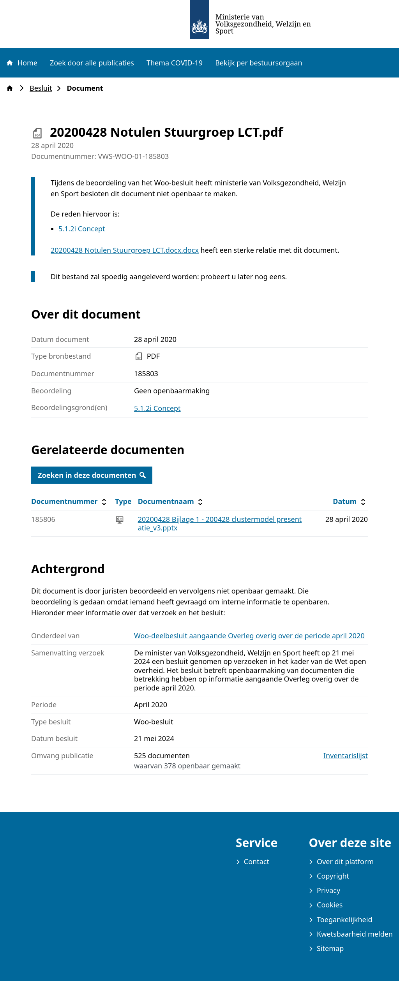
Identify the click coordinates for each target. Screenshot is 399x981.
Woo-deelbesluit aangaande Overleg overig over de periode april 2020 (249, 635)
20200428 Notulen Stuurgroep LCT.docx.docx (125, 250)
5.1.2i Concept (81, 228)
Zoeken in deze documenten (92, 475)
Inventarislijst (345, 755)
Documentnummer (70, 501)
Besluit (43, 88)
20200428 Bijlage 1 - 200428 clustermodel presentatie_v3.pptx (220, 523)
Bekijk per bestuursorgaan (258, 62)
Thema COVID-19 (175, 62)
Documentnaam (171, 501)
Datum (350, 501)
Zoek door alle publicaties (92, 62)
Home (21, 62)
